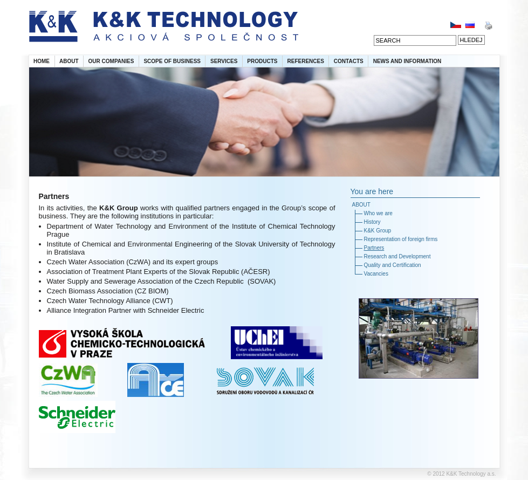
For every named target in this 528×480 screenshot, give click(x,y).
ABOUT (69, 61)
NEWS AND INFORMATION (407, 61)
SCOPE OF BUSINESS (172, 61)
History (372, 222)
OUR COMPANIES (111, 61)
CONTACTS (349, 61)
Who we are (378, 213)
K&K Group (378, 231)
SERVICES (223, 61)
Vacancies (376, 274)
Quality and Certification (392, 265)
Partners (374, 248)
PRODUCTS (262, 61)
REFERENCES (305, 61)
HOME (41, 61)
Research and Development (397, 256)
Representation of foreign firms (401, 239)
